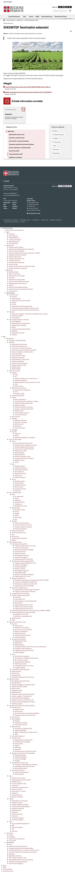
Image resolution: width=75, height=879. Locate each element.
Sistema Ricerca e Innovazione (20, 806)
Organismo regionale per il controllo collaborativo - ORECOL (25, 253)
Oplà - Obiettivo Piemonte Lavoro (18, 863)
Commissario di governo (18, 741)
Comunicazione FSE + (21, 554)
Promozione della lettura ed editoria (25, 460)
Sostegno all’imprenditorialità (23, 666)
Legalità (14, 543)
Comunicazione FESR (20, 576)
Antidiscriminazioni (20, 505)
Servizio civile (15, 539)
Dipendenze (15, 798)
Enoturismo (18, 493)
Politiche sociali (16, 510)
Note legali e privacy (25, 220)
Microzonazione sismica (21, 773)
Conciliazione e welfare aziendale (21, 673)
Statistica (14, 336)
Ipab (16, 522)
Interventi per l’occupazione (22, 660)
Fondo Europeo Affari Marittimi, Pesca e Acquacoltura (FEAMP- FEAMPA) (32, 614)
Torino (14, 204)
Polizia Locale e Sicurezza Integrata (21, 301)
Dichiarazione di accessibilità (10, 220)
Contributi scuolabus (17, 708)
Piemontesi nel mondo (21, 453)
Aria (16, 378)
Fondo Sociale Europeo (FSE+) (20, 547)
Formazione (18, 754)
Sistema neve (18, 478)
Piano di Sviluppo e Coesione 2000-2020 (26, 604)
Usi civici (14, 305)
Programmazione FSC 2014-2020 (24, 610)
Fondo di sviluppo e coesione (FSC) (21, 599)
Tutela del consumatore (21, 508)
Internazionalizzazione (18, 823)
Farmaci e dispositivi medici (19, 789)
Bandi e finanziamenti (15, 274)
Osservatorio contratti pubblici (17, 280)
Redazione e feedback (55, 220)
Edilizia (17, 437)
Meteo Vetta (18, 428)
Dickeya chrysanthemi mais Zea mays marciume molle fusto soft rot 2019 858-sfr (28, 92)
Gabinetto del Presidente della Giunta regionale (22, 249)
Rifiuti (16, 386)
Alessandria (6, 203)
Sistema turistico (19, 485)
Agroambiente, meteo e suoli (17, 135)
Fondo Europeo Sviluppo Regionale (21, 812)
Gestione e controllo (20, 556)
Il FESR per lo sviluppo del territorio (18, 867)
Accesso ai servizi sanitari (19, 783)
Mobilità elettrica (16, 696)
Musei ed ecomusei (20, 457)
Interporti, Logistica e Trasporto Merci (22, 700)
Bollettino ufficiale (14, 272)
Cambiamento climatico (18, 397)
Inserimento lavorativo (21, 531)
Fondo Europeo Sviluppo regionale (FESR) (23, 564)
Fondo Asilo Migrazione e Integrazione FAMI (24, 616)
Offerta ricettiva (19, 489)
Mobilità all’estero (19, 648)
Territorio (14, 434)
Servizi (31, 16)
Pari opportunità (19, 499)
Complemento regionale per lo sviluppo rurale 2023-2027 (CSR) (32, 583)
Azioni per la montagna (21, 424)
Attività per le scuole (20, 637)
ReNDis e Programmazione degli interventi (26, 737)
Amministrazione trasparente (17, 263)
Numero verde (31, 201)
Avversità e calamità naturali (17, 138)
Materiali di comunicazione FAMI (24, 620)
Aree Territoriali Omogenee (16, 869)
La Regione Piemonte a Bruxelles (18, 255)
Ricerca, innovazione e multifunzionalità (20, 148)
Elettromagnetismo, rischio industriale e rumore (28, 384)
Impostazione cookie (33, 213)
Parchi (16, 393)
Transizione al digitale (18, 825)
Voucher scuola (19, 629)
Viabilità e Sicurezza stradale (19, 691)
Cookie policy (35, 220)
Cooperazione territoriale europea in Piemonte (27, 593)
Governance (18, 600)
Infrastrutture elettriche (21, 727)
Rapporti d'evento (20, 714)
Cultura (14, 443)
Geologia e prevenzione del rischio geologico (24, 758)
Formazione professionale (19, 643)
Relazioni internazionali (15, 257)
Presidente (12, 234)
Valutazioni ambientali (21, 382)
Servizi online (57, 142)
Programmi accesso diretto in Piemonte (26, 595)
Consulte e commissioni (15, 240)
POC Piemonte (19, 606)
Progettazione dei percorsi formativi (24, 654)
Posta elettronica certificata (11, 222)
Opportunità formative (21, 645)
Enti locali (14, 297)
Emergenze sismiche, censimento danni (26, 719)
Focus (10, 850)
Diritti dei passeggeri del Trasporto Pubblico (23, 689)
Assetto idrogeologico (21, 735)
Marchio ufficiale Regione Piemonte (19, 288)
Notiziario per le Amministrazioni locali (22, 307)
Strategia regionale (20, 468)
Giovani (17, 501)
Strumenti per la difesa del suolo (24, 733)
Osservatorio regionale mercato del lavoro (23, 681)
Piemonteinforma (14, 244)
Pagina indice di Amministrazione (15, 230)
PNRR (37, 16)
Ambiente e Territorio (14, 372)
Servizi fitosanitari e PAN (16, 154)
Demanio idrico (16, 721)
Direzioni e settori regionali (16, 247)
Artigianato (15, 817)
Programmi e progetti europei (20, 591)
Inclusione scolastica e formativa (24, 529)
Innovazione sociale (20, 512)
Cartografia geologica (20, 760)
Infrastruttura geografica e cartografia (25, 439)
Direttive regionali (19, 656)
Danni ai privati (19, 716)
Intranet (23, 222)
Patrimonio (12, 313)
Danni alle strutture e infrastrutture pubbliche (27, 718)
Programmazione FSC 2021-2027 (24, 608)
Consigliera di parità (20, 671)
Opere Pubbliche (16, 723)
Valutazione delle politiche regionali (21, 330)
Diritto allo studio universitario (23, 639)
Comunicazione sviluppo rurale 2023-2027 (26, 587)
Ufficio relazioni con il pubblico (17, 276)
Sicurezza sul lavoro (17, 794)
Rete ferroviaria (16, 693)
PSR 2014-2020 (19, 412)
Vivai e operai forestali (21, 416)
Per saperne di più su (14, 115)
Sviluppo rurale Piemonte (19, 581)
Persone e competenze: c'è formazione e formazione (23, 858)
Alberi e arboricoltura (20, 401)
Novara (14, 203)
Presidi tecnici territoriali (18, 775)
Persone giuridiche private (19, 535)
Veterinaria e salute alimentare (20, 792)
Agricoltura (11, 131)
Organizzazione (10, 245)
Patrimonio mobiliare (17, 316)
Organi (8, 232)
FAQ (55, 146)
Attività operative (19, 779)
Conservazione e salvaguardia (23, 391)
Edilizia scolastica (16, 675)
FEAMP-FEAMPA (16, 370)
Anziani (17, 518)
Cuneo (5, 208)
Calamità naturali (16, 712)
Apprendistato (18, 647)
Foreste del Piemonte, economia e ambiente (27, 403)
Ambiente (14, 374)
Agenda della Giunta (14, 242)
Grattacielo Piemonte (15, 261)
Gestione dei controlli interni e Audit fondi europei (22, 267)
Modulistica (57, 153)
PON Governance (16, 622)
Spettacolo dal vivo (20, 462)
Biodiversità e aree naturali (19, 389)
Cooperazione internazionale (20, 541)
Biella (5, 206)
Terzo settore (18, 520)
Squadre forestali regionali (22, 777)
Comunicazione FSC (20, 602)
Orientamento (15, 677)
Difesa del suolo (16, 731)
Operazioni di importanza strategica (24, 553)
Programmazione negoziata (19, 326)
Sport (13, 466)
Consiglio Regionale (14, 238)
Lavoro (14, 658)
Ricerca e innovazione (18, 802)
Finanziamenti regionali (21, 729)
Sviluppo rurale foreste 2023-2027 (24, 411)
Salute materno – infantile (19, 796)
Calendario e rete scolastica (22, 631)
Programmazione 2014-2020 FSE (24, 562)
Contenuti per (9, 838)
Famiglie (17, 516)
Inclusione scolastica (20, 641)
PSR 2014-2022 (16, 368)
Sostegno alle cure (17, 787)
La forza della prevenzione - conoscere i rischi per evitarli (24, 856)
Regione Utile (9, 270)
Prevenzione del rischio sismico (20, 767)
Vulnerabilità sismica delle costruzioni (25, 771)
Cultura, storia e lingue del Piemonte (25, 451)
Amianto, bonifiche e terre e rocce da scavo (26, 380)
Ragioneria (15, 332)
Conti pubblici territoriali (18, 334)
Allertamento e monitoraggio (23, 746)
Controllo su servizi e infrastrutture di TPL (23, 704)
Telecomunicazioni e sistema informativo (26, 756)
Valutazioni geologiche (21, 762)
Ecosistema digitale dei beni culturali (25, 449)
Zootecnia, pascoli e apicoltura (20, 364)
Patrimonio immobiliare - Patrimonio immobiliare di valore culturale (30, 315)
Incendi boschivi (19, 748)
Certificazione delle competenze (23, 652)
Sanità (10, 781)
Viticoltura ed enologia (18, 362)
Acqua (16, 376)
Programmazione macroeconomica (21, 324)
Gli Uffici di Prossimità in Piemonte (18, 852)
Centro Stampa (16, 318)
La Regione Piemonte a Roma (17, 259)
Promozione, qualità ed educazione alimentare (22, 144)
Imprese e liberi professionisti (17, 844)
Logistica (17, 750)
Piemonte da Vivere (61, 16)
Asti (4, 204)
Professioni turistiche (20, 487)
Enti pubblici (12, 842)
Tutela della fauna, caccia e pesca (21, 361)
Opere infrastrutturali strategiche (21, 702)
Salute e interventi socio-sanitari (24, 528)
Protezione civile (16, 742)
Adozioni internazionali (18, 533)
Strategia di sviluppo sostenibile (17, 341)
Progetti (56, 138)
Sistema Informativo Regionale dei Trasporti (24, 706)
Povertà (17, 514)
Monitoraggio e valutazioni (22, 558)
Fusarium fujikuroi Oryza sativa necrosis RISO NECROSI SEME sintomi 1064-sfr (28, 87)
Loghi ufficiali (44, 220)
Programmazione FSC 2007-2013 (24, 612)
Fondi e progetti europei (15, 545)
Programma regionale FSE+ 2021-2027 (26, 549)
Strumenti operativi (17, 800)
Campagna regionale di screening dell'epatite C (21, 854)
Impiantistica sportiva (20, 476)
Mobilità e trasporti (14, 683)
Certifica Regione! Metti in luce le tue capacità (21, 865)
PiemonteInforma (46, 16)
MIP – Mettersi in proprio (21, 664)
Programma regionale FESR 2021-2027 (26, 566)
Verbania (15, 206)
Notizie (56, 131)
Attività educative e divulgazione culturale (26, 447)
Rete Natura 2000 (20, 395)
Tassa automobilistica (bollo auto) (21, 829)
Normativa (57, 150)
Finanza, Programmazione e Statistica (19, 320)
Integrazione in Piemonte (22, 618)
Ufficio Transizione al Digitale (17, 251)
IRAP (13, 831)
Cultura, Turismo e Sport (15, 441)
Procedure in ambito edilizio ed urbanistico (26, 769)
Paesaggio (14, 432)
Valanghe (17, 766)
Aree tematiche (10, 340)
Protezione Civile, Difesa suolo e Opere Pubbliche (22, 710)
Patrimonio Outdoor (20, 430)
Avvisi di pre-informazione (22, 551)
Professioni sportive (20, 480)
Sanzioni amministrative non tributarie (19, 282)
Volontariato (18, 752)
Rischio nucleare (19, 387)
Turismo (14, 482)
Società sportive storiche (21, 472)
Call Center (12, 278)
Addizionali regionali (17, 833)
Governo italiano (8, 2)
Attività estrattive (16, 815)
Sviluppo (11, 804)
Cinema (17, 464)
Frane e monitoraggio (21, 764)
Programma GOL (16, 679)
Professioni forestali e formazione (24, 409)
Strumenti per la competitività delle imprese (27, 662)
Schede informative (59, 135)
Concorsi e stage (13, 265)
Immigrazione (18, 506)
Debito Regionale (16, 322)
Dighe (16, 739)
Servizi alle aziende (14, 151)
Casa (13, 537)
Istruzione (14, 627)
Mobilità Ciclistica (16, 687)
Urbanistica (18, 435)
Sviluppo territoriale (17, 808)
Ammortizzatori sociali (21, 668)
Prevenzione (15, 791)
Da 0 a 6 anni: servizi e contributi (24, 633)
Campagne (12, 860)
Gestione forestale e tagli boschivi (24, 405)
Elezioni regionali (16, 299)
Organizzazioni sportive (21, 470)
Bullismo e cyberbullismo (21, 635)
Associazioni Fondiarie (21, 422)
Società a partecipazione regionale (18, 269)
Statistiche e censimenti (16, 158)
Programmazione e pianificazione (24, 744)
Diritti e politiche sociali (15, 495)
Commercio (15, 821)
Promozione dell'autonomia (22, 526)
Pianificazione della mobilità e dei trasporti (23, 698)
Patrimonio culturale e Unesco (23, 458)
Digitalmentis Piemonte (15, 862)
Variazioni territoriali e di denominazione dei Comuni (26, 311)
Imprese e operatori (20, 407)
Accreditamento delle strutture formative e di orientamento (31, 650)
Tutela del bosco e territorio (22, 414)
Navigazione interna (17, 695)
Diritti (13, 497)
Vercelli (14, 208)
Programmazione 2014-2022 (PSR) (24, 589)
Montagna (14, 420)
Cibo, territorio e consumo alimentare (20, 141)
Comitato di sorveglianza (21, 560)
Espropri (14, 303)
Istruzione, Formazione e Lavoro (18, 625)
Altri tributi (15, 837)
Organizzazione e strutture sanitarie (21, 785)
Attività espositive (20, 455)
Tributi (10, 827)
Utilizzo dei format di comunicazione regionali (21, 290)
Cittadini (11, 840)
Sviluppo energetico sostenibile (20, 810)
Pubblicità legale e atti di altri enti (18, 284)
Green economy (16, 418)
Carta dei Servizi (13, 291)
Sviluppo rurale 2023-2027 (19, 366)
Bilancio (14, 328)
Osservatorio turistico (21, 491)
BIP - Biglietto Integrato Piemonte (21, 685)
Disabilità (14, 524)
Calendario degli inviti (21, 570)
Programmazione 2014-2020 (23, 579)
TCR (13, 835)
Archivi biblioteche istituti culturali (24, 445)
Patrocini (11, 286)
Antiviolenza (18, 503)
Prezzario (17, 725)
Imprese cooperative (17, 819)
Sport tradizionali (19, 474)
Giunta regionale (13, 236)
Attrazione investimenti (18, 813)
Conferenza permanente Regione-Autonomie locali (26, 309)
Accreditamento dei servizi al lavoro (24, 670)
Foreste (14, 399)
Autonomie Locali (14, 295)
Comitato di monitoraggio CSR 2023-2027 (26, 585)
